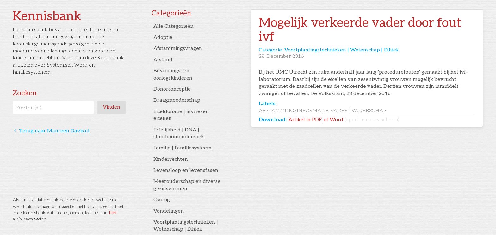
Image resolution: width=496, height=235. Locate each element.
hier (113, 212)
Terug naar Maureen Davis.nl (51, 131)
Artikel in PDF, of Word (343, 120)
